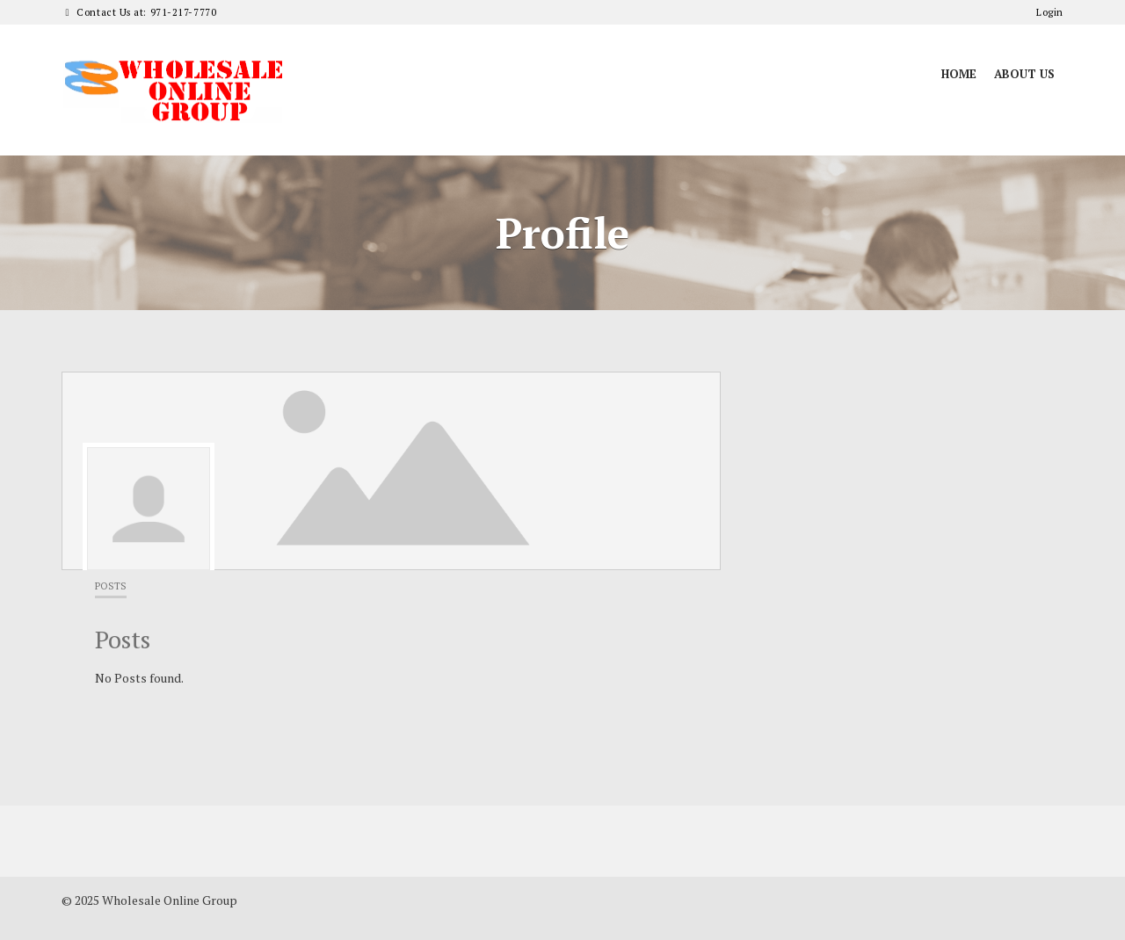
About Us (1024, 74)
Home (958, 74)
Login (1049, 12)
